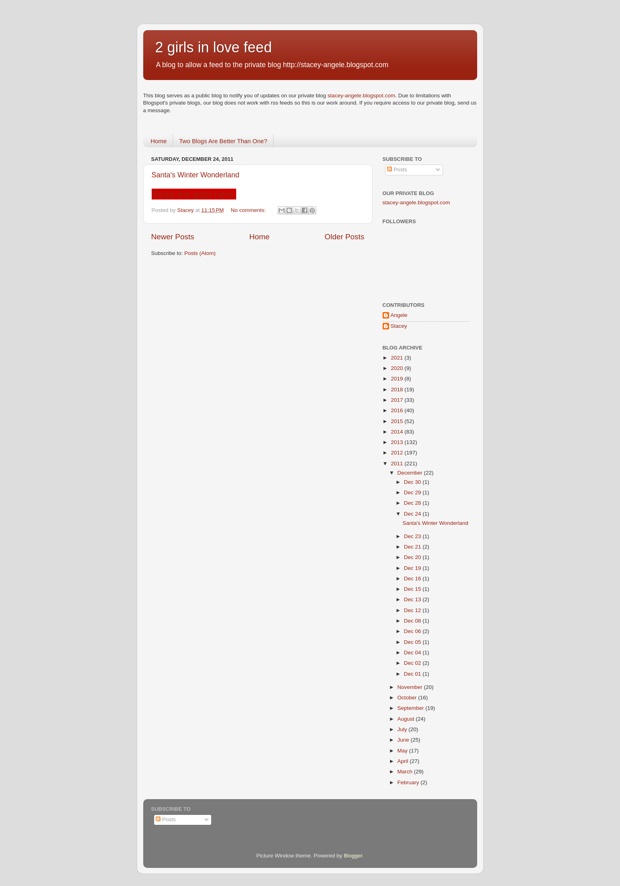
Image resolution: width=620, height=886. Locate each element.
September (412, 708)
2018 (397, 389)
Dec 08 (413, 621)
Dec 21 (413, 547)
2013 (397, 442)
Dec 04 (413, 653)
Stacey (399, 326)
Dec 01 (413, 674)
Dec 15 (413, 589)
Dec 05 (413, 642)
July (403, 729)
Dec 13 (413, 599)
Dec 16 (413, 579)
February (409, 782)
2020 (397, 368)
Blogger (353, 856)
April (404, 761)
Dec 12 (413, 610)
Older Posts (345, 236)
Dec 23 (413, 536)
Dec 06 (413, 631)
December (411, 473)
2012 (397, 453)
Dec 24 (413, 514)
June (404, 740)
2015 (397, 421)
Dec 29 (413, 492)
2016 (397, 410)
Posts (397, 170)
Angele (399, 315)
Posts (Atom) (200, 253)
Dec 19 (413, 568)
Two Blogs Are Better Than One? (223, 141)
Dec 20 (413, 557)
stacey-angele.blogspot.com (361, 96)
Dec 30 (413, 482)
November (411, 687)
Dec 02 (413, 663)
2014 (397, 432)
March (406, 772)
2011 (397, 463)
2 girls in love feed (213, 47)
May (403, 751)
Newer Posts (172, 236)
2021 (397, 358)
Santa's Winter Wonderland (195, 175)
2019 (397, 379)
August (407, 719)
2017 (397, 400)
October (408, 698)
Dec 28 (413, 503)
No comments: (249, 210)
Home (158, 141)
